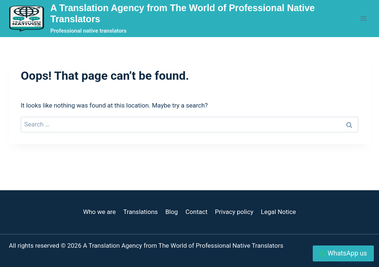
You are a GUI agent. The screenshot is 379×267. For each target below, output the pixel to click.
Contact (196, 211)
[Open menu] (363, 18)
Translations (140, 211)
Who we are (99, 211)
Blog (171, 211)
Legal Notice (278, 211)
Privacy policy (234, 211)
